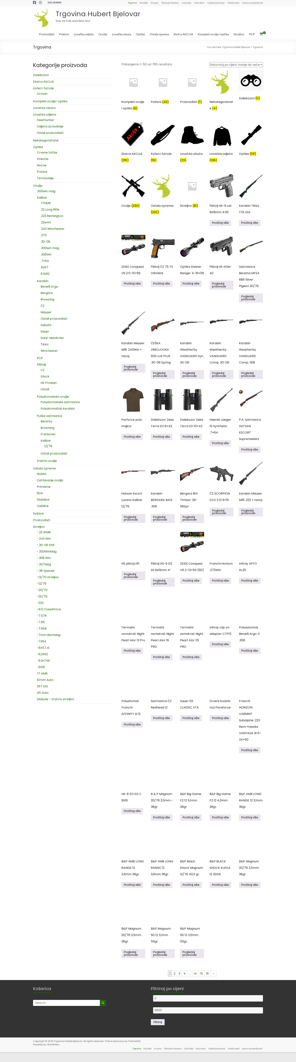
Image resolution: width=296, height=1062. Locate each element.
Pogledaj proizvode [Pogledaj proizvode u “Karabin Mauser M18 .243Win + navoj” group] (131, 370)
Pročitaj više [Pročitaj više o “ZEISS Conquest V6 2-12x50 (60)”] (192, 586)
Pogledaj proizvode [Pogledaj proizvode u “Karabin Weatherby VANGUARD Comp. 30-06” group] (220, 376)
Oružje (102, 34)
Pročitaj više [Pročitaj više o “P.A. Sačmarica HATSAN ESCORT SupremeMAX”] (251, 453)
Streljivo (239, 34)
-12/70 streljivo (48, 577)
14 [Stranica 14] (195, 983)
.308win (46, 254)
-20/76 (42, 596)
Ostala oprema (159, 34)
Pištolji (41, 364)
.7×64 (45, 261)
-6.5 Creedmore (49, 609)
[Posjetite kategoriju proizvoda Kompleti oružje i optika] (133, 91)
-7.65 (41, 622)
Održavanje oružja (50, 480)
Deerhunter (45, 120)
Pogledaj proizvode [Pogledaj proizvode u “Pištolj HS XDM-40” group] (220, 286)
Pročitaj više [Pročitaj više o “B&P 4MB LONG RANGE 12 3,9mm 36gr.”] (163, 893)
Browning (47, 299)
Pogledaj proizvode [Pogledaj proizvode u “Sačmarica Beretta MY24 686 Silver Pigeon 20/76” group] (249, 299)
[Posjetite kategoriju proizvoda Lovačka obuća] (192, 143)
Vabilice (43, 506)
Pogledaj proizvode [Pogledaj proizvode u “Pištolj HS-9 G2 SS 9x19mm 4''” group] (161, 587)
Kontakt (144, 2)
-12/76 (41, 583)
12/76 (48, 446)
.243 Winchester (53, 229)
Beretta (46, 421)
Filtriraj (157, 1032)
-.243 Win (44, 538)
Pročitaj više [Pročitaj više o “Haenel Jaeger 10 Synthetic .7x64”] (221, 446)
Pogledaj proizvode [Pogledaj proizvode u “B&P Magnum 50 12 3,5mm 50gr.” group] (190, 963)
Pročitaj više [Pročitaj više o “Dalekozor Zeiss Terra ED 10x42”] (192, 440)
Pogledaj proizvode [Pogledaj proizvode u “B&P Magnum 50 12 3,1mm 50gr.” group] (161, 963)
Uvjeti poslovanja (215, 2)
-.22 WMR (44, 532)
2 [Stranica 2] (174, 983)
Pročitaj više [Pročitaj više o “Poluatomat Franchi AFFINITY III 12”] (133, 731)
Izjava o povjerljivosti (252, 2)
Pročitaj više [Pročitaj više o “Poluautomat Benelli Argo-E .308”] (251, 657)
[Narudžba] (236, 64)
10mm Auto (45, 680)
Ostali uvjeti (233, 2)
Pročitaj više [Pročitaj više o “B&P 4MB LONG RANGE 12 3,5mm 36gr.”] (133, 893)
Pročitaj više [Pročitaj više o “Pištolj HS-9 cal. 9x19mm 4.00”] (221, 223)
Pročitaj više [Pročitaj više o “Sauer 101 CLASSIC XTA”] (192, 725)
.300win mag (46, 191)
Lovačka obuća (121, 34)
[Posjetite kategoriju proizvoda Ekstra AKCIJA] (133, 143)
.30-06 (45, 241)
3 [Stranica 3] (179, 983)
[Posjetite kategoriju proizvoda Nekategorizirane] (222, 91)
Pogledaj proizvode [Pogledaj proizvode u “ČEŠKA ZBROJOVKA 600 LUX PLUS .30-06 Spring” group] (161, 376)
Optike (140, 34)
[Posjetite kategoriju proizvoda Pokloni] (163, 88)
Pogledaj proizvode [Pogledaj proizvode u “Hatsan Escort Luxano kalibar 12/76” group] (131, 522)
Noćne (41, 165)
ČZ (43, 306)
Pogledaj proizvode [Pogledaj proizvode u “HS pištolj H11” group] (131, 581)
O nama (154, 2)
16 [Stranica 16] (207, 983)
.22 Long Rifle (50, 209)
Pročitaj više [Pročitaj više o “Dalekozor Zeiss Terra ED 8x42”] (163, 440)
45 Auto (43, 693)
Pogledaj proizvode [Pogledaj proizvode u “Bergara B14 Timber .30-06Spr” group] (190, 522)
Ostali (45, 389)
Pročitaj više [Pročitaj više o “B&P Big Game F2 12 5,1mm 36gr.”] (192, 825)
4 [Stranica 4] (184, 983)
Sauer (45, 331)
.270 (44, 235)
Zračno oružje (47, 461)
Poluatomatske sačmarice (60, 402)
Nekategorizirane (46, 140)
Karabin (42, 281)
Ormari (42, 94)
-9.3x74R (43, 660)
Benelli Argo (49, 286)
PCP (252, 34)
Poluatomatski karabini (58, 408)
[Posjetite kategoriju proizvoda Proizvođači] (192, 88)
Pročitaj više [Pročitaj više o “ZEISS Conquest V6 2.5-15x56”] (133, 285)
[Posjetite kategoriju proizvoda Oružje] (133, 192)
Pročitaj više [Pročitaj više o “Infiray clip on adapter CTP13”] (221, 650)
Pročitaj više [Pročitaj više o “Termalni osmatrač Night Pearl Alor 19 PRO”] (163, 663)
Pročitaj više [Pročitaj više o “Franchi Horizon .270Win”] (221, 586)
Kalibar (42, 197)
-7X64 (41, 641)
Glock (45, 376)
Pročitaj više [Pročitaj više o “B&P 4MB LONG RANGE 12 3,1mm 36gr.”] (251, 825)
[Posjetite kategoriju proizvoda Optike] (251, 140)
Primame (43, 487)
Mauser (46, 312)
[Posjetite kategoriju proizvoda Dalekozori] (251, 86)
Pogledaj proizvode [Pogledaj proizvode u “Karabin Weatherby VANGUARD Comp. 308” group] (249, 376)
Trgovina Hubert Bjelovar (98, 14)
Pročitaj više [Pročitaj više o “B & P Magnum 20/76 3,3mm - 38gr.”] (163, 825)
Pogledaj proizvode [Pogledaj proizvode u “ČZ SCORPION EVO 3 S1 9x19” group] (220, 516)
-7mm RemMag (48, 635)
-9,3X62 (42, 654)
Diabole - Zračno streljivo (55, 699)
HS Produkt (49, 383)
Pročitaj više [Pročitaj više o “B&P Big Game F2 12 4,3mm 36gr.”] (221, 825)
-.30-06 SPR (45, 545)
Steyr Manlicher (52, 338)
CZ (43, 370)
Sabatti (46, 325)
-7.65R (42, 628)
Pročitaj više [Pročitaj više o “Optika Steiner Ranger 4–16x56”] (192, 285)
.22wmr (46, 222)
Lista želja (186, 2)
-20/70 (42, 590)
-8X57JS (43, 648)
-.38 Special (45, 571)
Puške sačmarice (49, 416)
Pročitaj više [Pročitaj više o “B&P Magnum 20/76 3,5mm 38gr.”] (251, 893)
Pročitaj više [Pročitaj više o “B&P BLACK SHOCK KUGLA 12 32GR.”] (221, 893)
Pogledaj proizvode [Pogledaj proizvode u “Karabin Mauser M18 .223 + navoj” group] (249, 516)
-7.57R (42, 616)
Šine (40, 493)
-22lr (40, 603)
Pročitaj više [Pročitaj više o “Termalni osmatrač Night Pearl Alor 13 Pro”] (133, 657)
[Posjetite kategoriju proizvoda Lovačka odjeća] (222, 143)
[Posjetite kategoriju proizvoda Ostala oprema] (163, 195)
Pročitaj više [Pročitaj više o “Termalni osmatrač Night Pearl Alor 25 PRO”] (192, 663)
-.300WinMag (46, 551)
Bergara (47, 293)
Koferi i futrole (43, 88)
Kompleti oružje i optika (213, 34)
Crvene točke (47, 152)
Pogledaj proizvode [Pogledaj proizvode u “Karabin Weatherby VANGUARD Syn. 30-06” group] (190, 376)
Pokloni (64, 34)
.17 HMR (42, 673)
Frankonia (48, 434)
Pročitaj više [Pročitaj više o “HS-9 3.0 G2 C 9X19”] (133, 819)
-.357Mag (44, 564)
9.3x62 (45, 274)
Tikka (44, 344)
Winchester (49, 351)
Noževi (41, 474)
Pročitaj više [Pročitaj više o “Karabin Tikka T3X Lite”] (251, 223)
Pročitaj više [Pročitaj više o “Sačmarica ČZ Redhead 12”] (163, 725)
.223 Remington (52, 216)
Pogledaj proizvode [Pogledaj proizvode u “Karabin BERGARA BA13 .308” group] (161, 522)
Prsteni (42, 172)
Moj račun (199, 2)
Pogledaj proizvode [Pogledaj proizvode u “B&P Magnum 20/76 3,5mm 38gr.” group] (131, 963)
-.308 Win (44, 558)
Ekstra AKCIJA (183, 34)
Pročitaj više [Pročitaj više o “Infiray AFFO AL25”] (251, 586)
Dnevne (42, 159)
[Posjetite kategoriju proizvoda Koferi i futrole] (163, 143)
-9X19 (41, 667)
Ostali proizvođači (50, 133)
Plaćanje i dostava (170, 2)
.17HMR (46, 203)
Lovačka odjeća (84, 34)
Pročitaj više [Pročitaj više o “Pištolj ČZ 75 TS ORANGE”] (163, 285)
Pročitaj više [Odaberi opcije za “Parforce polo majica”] (133, 440)
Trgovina (132, 2)
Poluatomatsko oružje (53, 396)
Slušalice (43, 499)
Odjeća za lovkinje (50, 126)
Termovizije (45, 178)
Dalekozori (41, 75)
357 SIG (42, 686)
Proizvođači (46, 34)
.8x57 (44, 267)
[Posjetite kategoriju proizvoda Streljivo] (192, 192)
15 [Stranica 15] (201, 983)
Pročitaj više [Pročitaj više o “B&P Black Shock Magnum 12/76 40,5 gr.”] (192, 893)
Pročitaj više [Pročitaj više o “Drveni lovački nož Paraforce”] (221, 725)
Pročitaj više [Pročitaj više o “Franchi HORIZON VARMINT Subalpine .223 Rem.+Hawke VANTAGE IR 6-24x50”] (251, 757)
